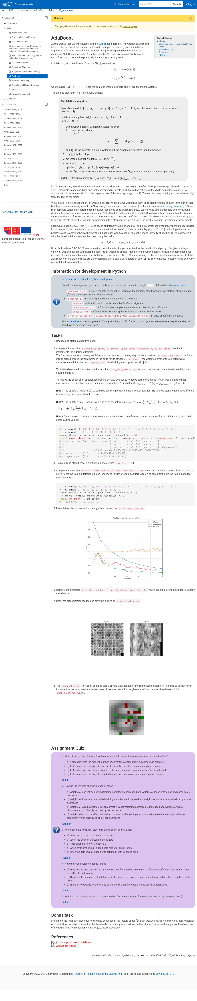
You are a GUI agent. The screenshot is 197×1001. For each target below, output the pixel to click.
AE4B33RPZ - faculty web (19, 211)
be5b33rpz (39, 10)
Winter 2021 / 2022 (12, 149)
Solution (66, 779)
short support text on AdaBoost (74, 941)
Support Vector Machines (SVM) (24, 71)
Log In (190, 4)
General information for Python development (89, 279)
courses (23, 10)
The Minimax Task (18, 41)
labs (51, 10)
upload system (179, 285)
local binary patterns (171, 206)
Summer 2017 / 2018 (13, 181)
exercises (14, 89)
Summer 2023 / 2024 (13, 127)
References (164, 55)
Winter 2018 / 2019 (12, 176)
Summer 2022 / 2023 (13, 136)
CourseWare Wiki (18, 4)
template (74, 321)
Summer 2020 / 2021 (13, 154)
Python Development (19, 94)
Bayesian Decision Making (22, 37)
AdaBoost (14, 76)
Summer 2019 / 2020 (13, 163)
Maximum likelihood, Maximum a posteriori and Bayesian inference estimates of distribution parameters (25, 48)
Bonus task (163, 52)
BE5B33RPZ (10, 23)
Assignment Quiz (166, 49)
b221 (12, 10)
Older (6, 185)
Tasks (161, 47)
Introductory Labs (18, 33)
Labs (7, 28)
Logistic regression (18, 62)
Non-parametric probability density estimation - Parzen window (25, 56)
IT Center (78, 973)
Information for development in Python (175, 44)
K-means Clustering (19, 80)
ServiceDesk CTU (165, 973)
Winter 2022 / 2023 (12, 141)
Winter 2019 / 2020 (12, 167)
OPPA (36, 235)
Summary (9, 99)
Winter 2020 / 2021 (12, 158)
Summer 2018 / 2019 (13, 172)
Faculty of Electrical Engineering (104, 973)
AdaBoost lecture (66, 945)
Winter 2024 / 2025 (12, 123)
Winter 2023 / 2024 (12, 132)
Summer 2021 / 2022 (13, 145)
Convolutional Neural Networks (24, 85)
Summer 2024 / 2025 (13, 118)
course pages (130, 26)
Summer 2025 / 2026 (13, 110)
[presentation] (97, 63)
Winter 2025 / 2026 (12, 114)
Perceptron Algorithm (19, 67)
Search (177, 4)
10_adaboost (65, 10)
